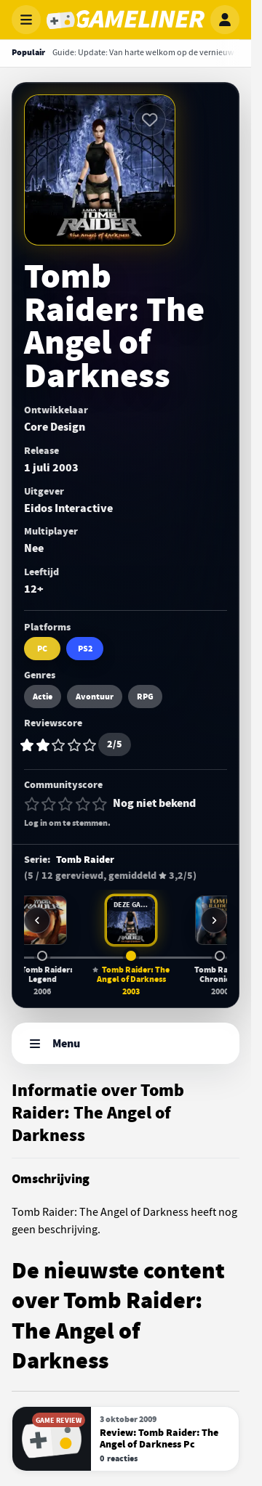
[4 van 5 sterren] (83, 804)
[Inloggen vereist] (150, 120)
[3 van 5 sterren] (65, 804)
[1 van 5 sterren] (32, 804)
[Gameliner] (126, 20)
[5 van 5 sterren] (100, 804)
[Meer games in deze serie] (214, 920)
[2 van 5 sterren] (49, 804)
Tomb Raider (85, 860)
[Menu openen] (26, 19)
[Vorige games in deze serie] (37, 920)
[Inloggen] (224, 19)
